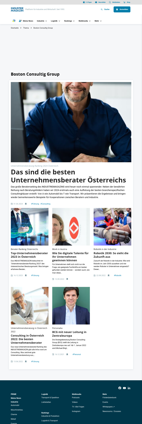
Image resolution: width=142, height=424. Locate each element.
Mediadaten (78, 390)
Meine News (16, 325)
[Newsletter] (100, 2)
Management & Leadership (52, 352)
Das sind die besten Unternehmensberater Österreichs (68, 135)
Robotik (117, 219)
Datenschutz (18, 410)
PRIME (13, 321)
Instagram (76, 338)
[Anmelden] (122, 9)
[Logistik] (53, 21)
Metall (13, 346)
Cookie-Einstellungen (57, 410)
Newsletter (54, 390)
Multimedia (76, 321)
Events (105, 329)
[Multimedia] (82, 21)
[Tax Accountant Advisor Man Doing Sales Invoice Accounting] (71, 102)
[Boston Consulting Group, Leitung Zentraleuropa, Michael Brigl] (71, 241)
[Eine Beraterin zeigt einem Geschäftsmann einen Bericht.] (30, 241)
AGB (26, 410)
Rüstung (14, 355)
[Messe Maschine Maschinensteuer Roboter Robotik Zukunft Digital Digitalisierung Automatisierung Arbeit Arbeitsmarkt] (112, 178)
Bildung (44, 357)
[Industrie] (39, 21)
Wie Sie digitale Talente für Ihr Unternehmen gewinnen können (70, 200)
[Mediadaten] (114, 2)
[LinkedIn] (129, 315)
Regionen (45, 361)
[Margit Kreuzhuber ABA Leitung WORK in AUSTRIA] (71, 178)
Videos (74, 329)
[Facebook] (119, 315)
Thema (26, 28)
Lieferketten (46, 329)
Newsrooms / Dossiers (112, 338)
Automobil (15, 332)
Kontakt (44, 410)
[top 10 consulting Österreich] (30, 178)
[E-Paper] (87, 2)
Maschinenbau (17, 337)
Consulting (45, 164)
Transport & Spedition (50, 324)
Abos (63, 390)
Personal (77, 281)
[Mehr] (96, 21)
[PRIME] (14, 21)
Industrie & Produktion (50, 343)
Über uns (34, 390)
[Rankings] (67, 21)
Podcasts (76, 324)
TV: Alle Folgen (78, 334)
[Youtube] (124, 315)
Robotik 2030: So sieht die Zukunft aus (111, 198)
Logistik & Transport (49, 348)
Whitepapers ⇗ (109, 334)
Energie (14, 351)
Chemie (14, 341)
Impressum (34, 410)
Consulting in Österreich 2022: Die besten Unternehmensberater (27, 266)
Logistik (44, 321)
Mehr (105, 321)
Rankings (45, 340)
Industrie (14, 329)
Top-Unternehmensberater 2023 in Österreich (29, 198)
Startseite (15, 28)
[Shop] (126, 2)
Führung (35, 164)
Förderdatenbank (109, 324)
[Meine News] (26, 21)
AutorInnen (44, 390)
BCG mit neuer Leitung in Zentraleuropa (69, 260)
